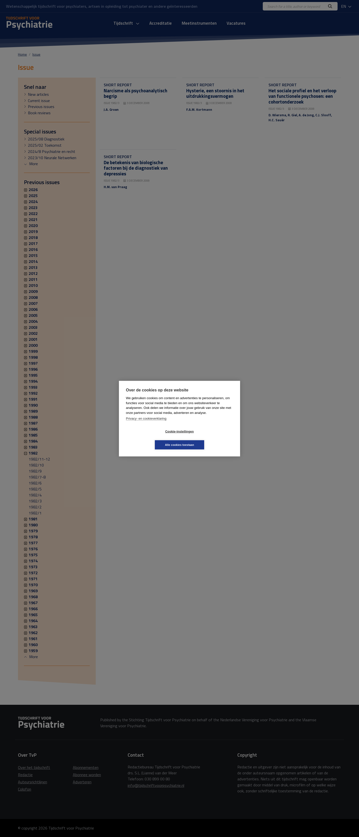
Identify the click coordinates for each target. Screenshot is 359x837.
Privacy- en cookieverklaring (146, 425)
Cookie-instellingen (150, 438)
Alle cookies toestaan (209, 438)
